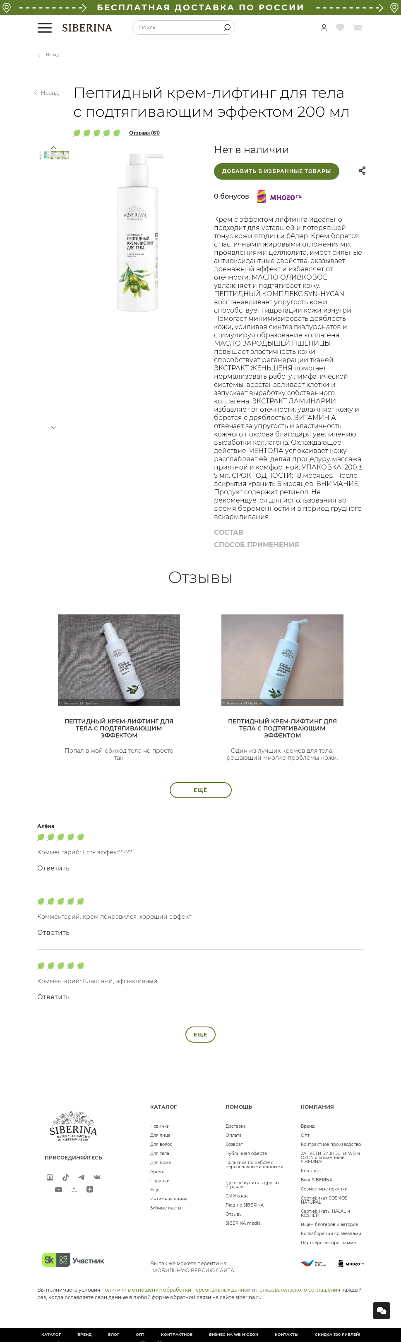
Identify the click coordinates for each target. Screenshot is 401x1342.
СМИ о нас (237, 1196)
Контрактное (176, 1334)
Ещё (154, 1190)
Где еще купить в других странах (252, 1185)
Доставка (236, 1126)
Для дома (160, 1162)
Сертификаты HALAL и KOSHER (325, 1213)
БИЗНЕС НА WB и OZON (233, 1334)
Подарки (160, 1180)
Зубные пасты (165, 1208)
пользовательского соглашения (298, 1290)
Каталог (51, 1334)
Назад (52, 54)
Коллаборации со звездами (331, 1233)
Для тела (159, 1153)
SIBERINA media (243, 1223)
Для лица (160, 1135)
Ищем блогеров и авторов (329, 1224)
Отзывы (234, 1214)
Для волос (161, 1144)
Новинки (160, 1126)
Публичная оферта (246, 1153)
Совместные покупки (324, 1189)
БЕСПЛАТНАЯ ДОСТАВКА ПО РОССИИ (201, 7)
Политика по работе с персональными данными (254, 1164)
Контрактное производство (331, 1144)
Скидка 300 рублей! (337, 1334)
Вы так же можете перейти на (192, 1266)
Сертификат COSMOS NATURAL (324, 1200)
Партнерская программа (328, 1242)
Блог (113, 1334)
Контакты (311, 1171)
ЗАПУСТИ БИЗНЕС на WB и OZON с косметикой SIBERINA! (330, 1157)
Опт (305, 1135)
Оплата (234, 1135)
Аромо (157, 1171)
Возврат (234, 1144)
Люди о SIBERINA (245, 1205)
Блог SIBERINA (316, 1180)
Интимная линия (168, 1199)
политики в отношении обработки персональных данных (175, 1290)
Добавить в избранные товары (276, 171)
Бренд (308, 1126)
